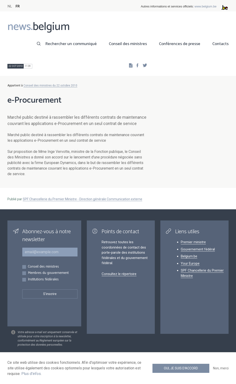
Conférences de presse (179, 43)
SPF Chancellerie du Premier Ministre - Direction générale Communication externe (82, 199)
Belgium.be (189, 256)
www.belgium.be (205, 6)
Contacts (220, 43)
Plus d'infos (31, 373)
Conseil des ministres (128, 43)
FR (18, 6)
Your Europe (190, 263)
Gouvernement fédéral (198, 249)
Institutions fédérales (43, 279)
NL (9, 6)
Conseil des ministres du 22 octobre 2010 (50, 85)
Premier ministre (193, 242)
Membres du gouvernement (48, 273)
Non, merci (221, 368)
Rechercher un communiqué (71, 43)
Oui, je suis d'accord (181, 368)
